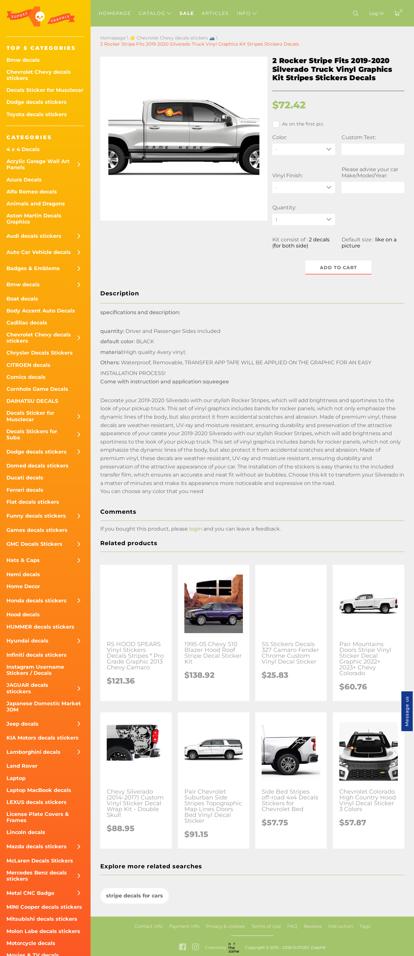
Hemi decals (23, 574)
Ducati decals (24, 478)
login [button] (195, 529)
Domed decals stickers (37, 466)
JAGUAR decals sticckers (27, 688)
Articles (215, 13)
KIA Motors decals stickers (42, 738)
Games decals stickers (37, 530)
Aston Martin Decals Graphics (33, 219)
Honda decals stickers (36, 601)
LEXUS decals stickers (36, 802)
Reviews (313, 926)
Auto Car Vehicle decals (38, 252)
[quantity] (303, 219)
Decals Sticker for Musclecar (44, 90)
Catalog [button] (155, 13)
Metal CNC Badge (30, 893)
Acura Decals (24, 180)
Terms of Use (266, 926)
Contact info (149, 926)
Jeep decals (22, 724)
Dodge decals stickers (36, 102)
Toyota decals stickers (36, 114)
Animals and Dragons (35, 204)
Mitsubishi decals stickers (41, 919)
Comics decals (26, 377)
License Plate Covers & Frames (37, 817)
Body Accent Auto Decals (40, 311)
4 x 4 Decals (23, 149)
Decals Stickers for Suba (31, 434)
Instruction (340, 926)
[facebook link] (182, 947)
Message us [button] (407, 711)
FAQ (292, 926)
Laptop (16, 778)
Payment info (184, 926)
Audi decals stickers (33, 236)
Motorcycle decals (30, 943)
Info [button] (247, 13)
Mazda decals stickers (36, 846)
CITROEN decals (28, 365)
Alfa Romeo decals (31, 192)
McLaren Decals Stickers (39, 861)
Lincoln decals (25, 832)
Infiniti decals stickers (36, 655)
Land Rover (22, 766)
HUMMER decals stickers (40, 627)
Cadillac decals (26, 323)
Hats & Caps (23, 560)
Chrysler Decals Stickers (39, 353)
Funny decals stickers (36, 516)
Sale (187, 13)
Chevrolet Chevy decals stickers (38, 75)
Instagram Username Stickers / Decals (35, 670)
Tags (365, 926)
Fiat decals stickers (32, 502)
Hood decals (23, 614)
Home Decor (23, 586)
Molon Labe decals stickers (43, 931)
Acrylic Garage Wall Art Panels (38, 164)
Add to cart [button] (338, 267)
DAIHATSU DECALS (32, 401)
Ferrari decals (24, 490)
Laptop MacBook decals (38, 790)
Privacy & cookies (225, 926)
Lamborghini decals (33, 752)
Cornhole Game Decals (37, 389)
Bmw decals (23, 60)
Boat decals (22, 299)
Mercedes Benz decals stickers (36, 876)
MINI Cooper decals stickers (44, 907)
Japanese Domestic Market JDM (43, 706)
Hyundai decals (27, 641)
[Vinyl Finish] (303, 187)
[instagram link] (195, 947)
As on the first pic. (298, 124)
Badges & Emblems (33, 268)
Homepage (115, 13)
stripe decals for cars (134, 896)
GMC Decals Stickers (34, 544)
